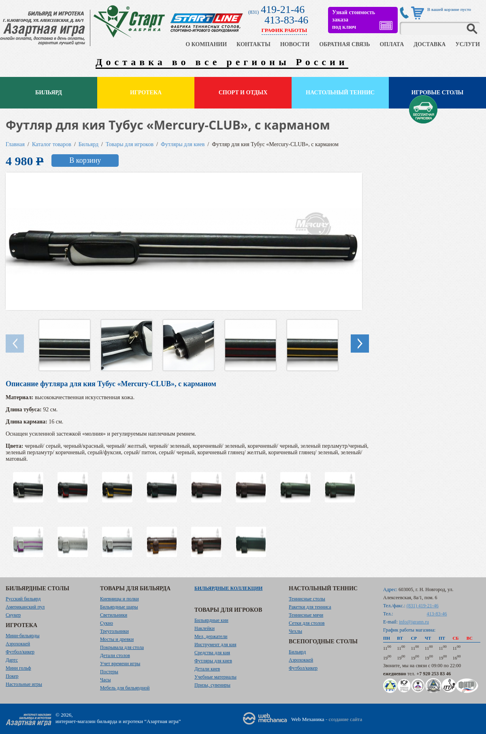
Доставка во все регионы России (222, 62)
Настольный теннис (340, 92)
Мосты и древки (117, 639)
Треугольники (114, 631)
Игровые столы (437, 92)
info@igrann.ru (414, 622)
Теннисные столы (307, 599)
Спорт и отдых (243, 92)
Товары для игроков (129, 144)
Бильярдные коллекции (228, 588)
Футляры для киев (183, 144)
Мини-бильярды (22, 635)
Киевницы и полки (119, 599)
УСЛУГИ (467, 44)
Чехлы (295, 631)
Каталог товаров (51, 144)
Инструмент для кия (215, 644)
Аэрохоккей (18, 644)
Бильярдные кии (211, 620)
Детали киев (207, 669)
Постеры (109, 671)
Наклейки (204, 628)
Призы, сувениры (212, 685)
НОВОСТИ (295, 44)
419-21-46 (283, 9)
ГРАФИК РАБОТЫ (284, 30)
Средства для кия (212, 652)
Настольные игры (24, 684)
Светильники (113, 615)
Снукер (13, 615)
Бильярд (48, 92)
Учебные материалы (215, 677)
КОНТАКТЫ (254, 44)
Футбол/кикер (20, 652)
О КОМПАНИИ (206, 44)
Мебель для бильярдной (124, 688)
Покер (12, 676)
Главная (15, 144)
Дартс (12, 660)
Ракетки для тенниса (310, 607)
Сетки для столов (307, 623)
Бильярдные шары (119, 607)
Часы (105, 680)
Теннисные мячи (306, 615)
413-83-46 (286, 20)
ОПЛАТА (391, 44)
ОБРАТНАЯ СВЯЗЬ (344, 44)
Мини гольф (18, 668)
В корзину (85, 160)
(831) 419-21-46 (423, 605)
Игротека (146, 92)
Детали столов (115, 655)
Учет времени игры (120, 663)
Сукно (106, 623)
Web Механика (307, 719)
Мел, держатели (211, 636)
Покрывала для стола (122, 647)
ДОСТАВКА (430, 44)
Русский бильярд (23, 599)
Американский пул (25, 607)
